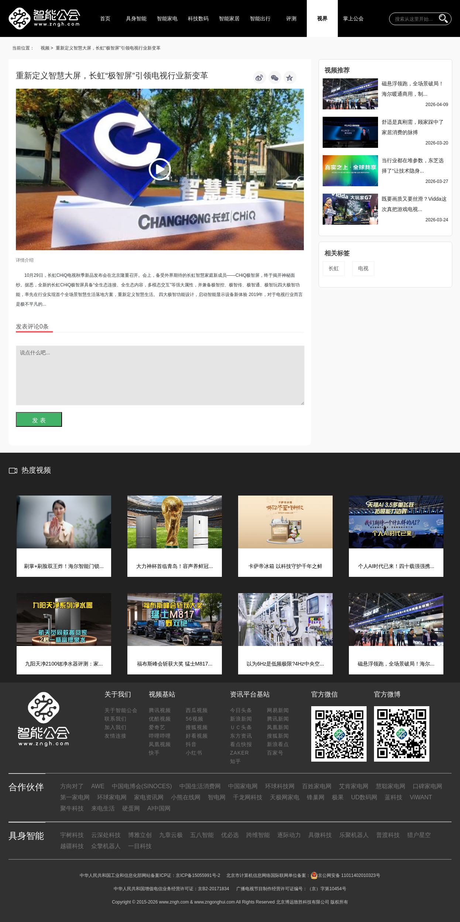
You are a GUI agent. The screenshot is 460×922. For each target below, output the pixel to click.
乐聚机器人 (354, 835)
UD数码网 (364, 797)
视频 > (47, 48)
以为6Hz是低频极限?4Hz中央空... (285, 664)
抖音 (191, 744)
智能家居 (229, 18)
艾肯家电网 (353, 786)
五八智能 (202, 835)
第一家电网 (75, 797)
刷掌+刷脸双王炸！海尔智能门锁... (64, 566)
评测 (291, 18)
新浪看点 (278, 744)
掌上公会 (353, 18)
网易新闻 (278, 710)
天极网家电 (284, 797)
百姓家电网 (317, 786)
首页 (105, 18)
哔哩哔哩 (160, 736)
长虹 (334, 268)
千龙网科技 (247, 797)
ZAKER (239, 753)
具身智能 (136, 18)
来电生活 (103, 808)
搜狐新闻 (278, 736)
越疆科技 (72, 846)
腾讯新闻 (278, 719)
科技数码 (198, 18)
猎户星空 (419, 835)
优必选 (230, 835)
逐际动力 (289, 835)
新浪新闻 (241, 719)
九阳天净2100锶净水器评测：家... (64, 664)
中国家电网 (243, 786)
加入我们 (115, 727)
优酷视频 (160, 719)
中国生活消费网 (200, 786)
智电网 (217, 797)
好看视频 (197, 736)
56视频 (194, 719)
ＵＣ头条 (241, 727)
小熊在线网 (185, 797)
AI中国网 (159, 808)
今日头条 (241, 710)
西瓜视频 (197, 710)
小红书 (194, 753)
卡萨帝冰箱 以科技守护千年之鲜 (285, 566)
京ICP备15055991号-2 (198, 875)
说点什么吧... (160, 375)
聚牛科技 (72, 808)
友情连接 (115, 736)
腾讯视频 (160, 710)
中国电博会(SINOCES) (142, 786)
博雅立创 (140, 835)
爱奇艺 (157, 727)
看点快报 (241, 744)
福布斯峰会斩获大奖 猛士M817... (175, 664)
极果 (338, 797)
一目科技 (140, 846)
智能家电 (167, 18)
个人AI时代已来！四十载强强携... (396, 566)
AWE (97, 786)
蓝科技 (393, 797)
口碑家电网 (427, 786)
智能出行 (260, 18)
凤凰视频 (160, 744)
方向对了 (72, 786)
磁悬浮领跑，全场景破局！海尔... (396, 664)
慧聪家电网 (390, 786)
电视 (363, 268)
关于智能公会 (121, 710)
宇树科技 (72, 835)
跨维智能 (258, 835)
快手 (154, 753)
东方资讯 (241, 736)
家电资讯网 (149, 797)
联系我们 (115, 719)
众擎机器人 (106, 846)
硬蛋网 (131, 808)
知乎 (235, 761)
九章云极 (171, 835)
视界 (322, 18)
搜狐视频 (197, 727)
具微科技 (320, 835)
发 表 (38, 420)
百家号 (275, 753)
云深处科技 (106, 835)
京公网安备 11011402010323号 (345, 875)
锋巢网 (316, 797)
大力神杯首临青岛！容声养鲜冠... (174, 566)
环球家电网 (112, 797)
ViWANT (421, 797)
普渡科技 (388, 835)
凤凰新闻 (278, 727)
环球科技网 (280, 786)
